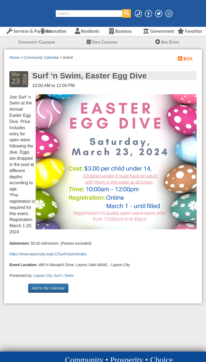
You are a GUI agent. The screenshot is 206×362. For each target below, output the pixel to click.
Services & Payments (29, 31)
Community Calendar (36, 42)
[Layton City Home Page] (20, 11)
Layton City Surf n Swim (53, 275)
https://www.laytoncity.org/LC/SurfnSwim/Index (48, 254)
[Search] (89, 13)
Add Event (167, 42)
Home (14, 57)
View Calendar (102, 42)
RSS (187, 58)
